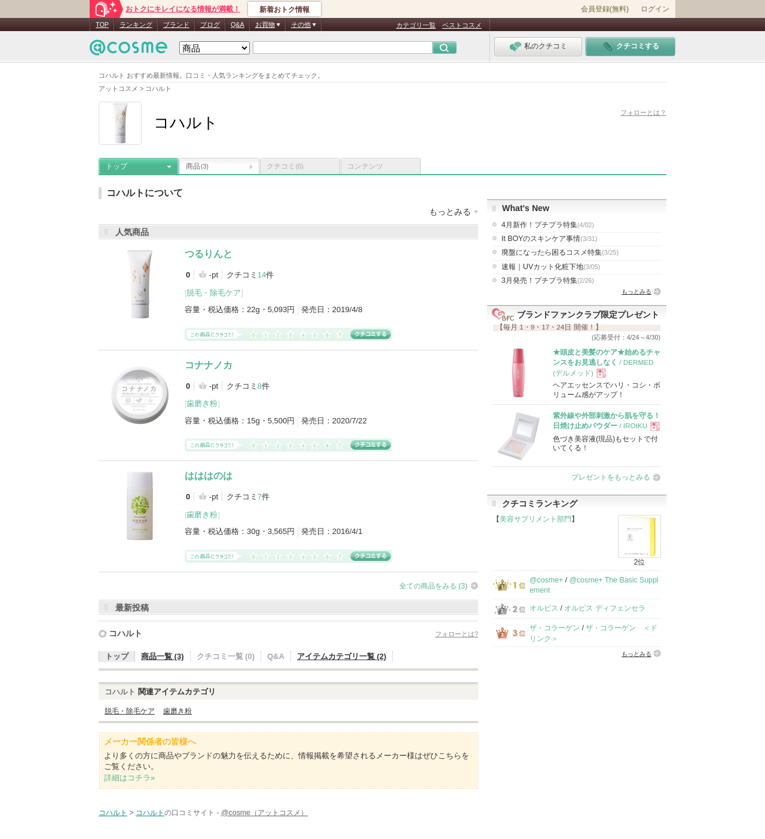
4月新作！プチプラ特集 (547, 225)
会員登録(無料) (605, 9)
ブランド (176, 24)
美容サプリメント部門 (535, 519)
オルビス (544, 608)
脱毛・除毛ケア (213, 292)
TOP (102, 24)
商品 (197, 166)
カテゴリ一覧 (416, 25)
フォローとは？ (643, 112)
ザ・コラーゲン (555, 628)
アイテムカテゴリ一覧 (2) (342, 656)
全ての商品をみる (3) (433, 586)
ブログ (210, 24)
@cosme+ (546, 580)
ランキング (136, 24)
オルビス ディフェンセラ (604, 608)
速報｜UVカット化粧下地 (550, 267)
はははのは (208, 476)
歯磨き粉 (202, 403)
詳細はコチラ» (129, 777)
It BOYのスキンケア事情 (549, 238)
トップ (116, 166)
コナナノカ (208, 365)
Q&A (237, 24)
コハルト (125, 633)
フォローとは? (456, 633)
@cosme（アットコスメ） (264, 813)
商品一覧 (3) (162, 656)
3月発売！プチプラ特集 (547, 280)
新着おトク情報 (284, 9)
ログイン (655, 9)
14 (262, 274)
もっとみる (636, 291)
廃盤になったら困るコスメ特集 (560, 252)
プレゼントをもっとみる (610, 477)
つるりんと (208, 254)
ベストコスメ (462, 25)
